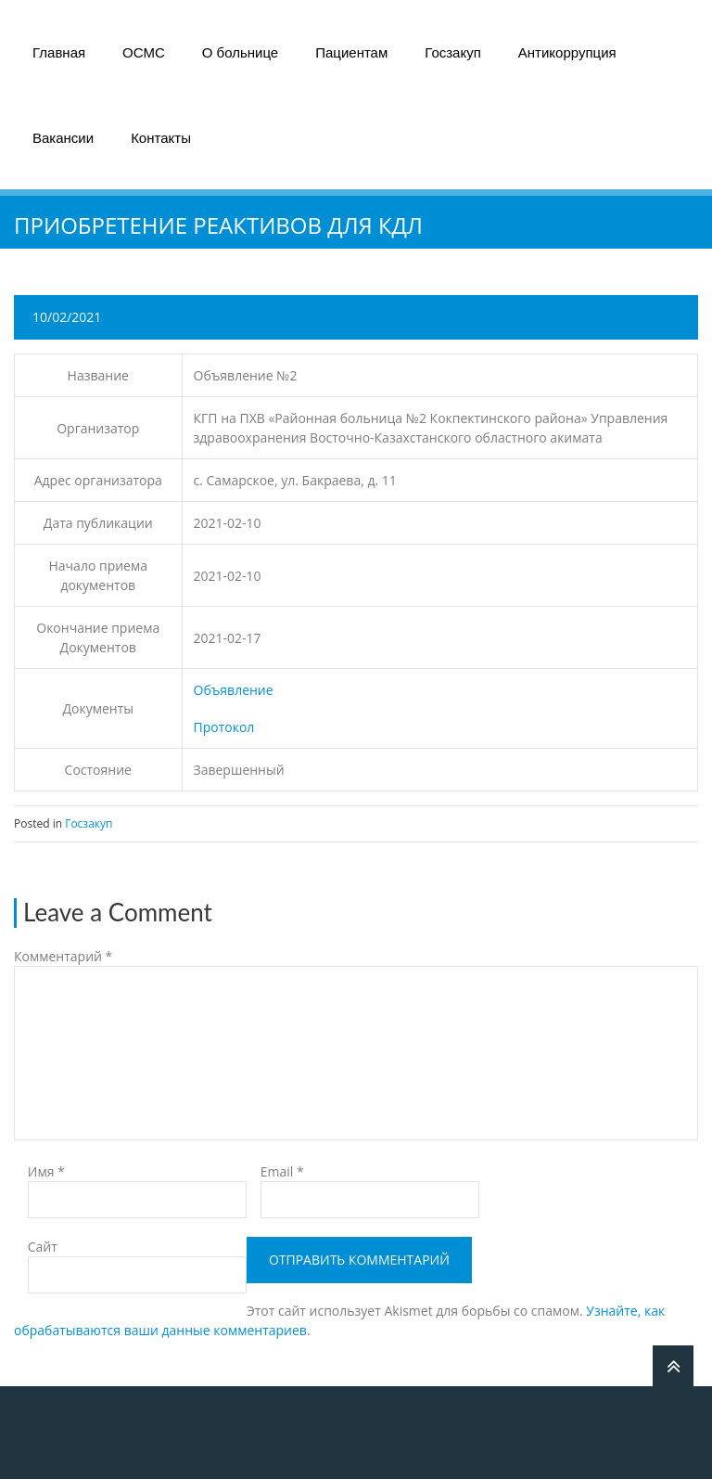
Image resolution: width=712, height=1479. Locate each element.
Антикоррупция (567, 52)
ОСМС (143, 52)
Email (282, 1171)
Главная (58, 52)
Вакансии (63, 138)
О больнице (240, 52)
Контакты (161, 138)
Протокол (224, 727)
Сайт (42, 1246)
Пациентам (351, 52)
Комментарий (63, 956)
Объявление (233, 690)
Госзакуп (453, 52)
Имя (46, 1171)
